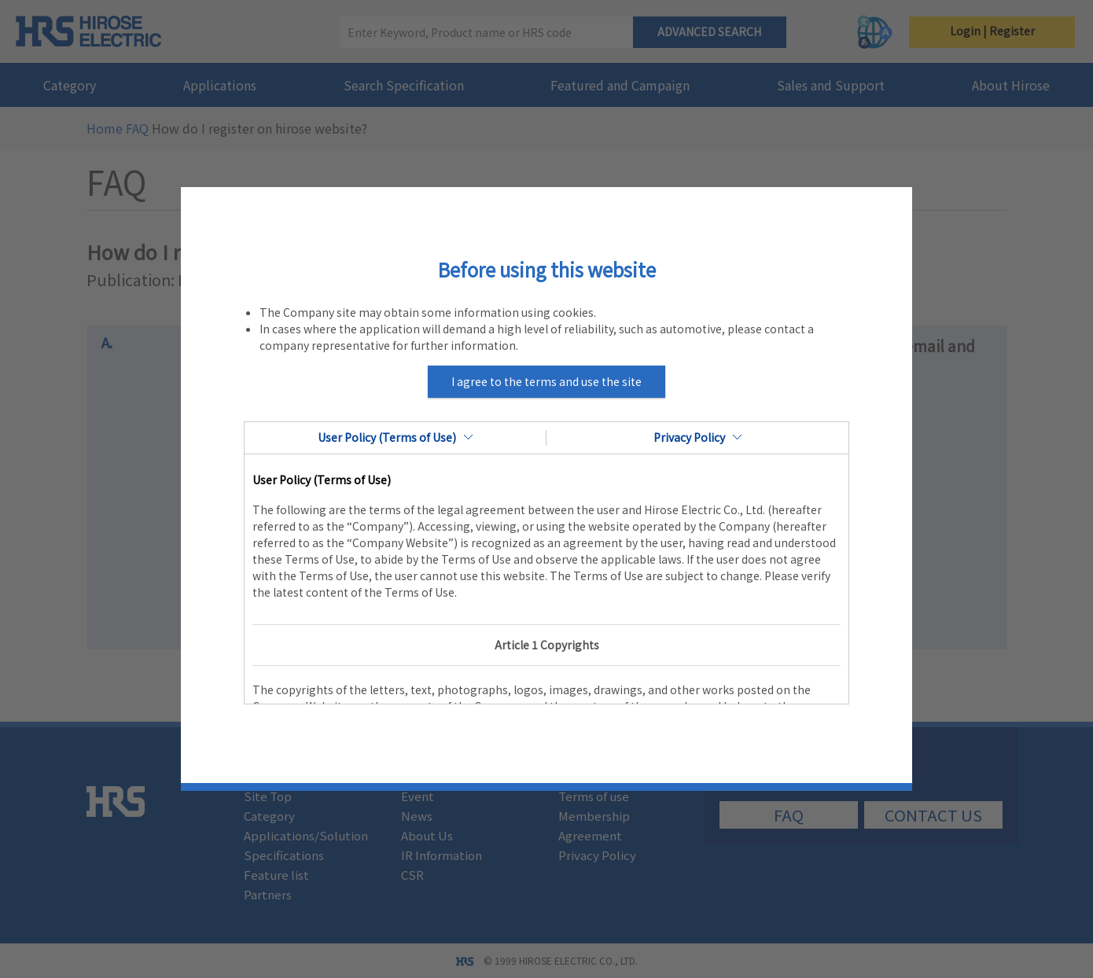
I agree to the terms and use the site (546, 381)
